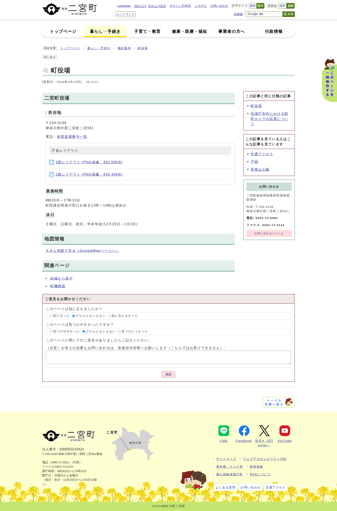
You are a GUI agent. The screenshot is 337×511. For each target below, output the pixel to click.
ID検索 (238, 14)
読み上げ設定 (157, 6)
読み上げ (140, 6)
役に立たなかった (125, 315)
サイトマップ (226, 459)
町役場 (143, 48)
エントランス (125, 14)
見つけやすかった (66, 331)
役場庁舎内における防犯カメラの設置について (269, 119)
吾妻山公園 (260, 169)
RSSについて (260, 474)
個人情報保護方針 (229, 474)
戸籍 (254, 162)
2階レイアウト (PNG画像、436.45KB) (86, 174)
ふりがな (201, 6)
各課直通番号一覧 (72, 136)
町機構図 (57, 286)
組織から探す (61, 278)
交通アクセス (262, 154)
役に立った (61, 315)
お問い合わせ (219, 6)
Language (124, 6)
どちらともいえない (91, 315)
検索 (291, 14)
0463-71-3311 (60, 462)
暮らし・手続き (99, 48)
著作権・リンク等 (229, 466)
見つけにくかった (134, 331)
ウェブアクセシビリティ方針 (265, 459)
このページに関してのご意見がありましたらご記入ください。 (99, 340)
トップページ (70, 48)
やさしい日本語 (180, 6)
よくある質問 (226, 487)
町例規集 (256, 466)
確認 (168, 374)
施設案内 (124, 48)
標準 (253, 6)
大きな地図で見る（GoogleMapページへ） (82, 250)
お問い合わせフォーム (269, 233)
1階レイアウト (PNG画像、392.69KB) (86, 162)
